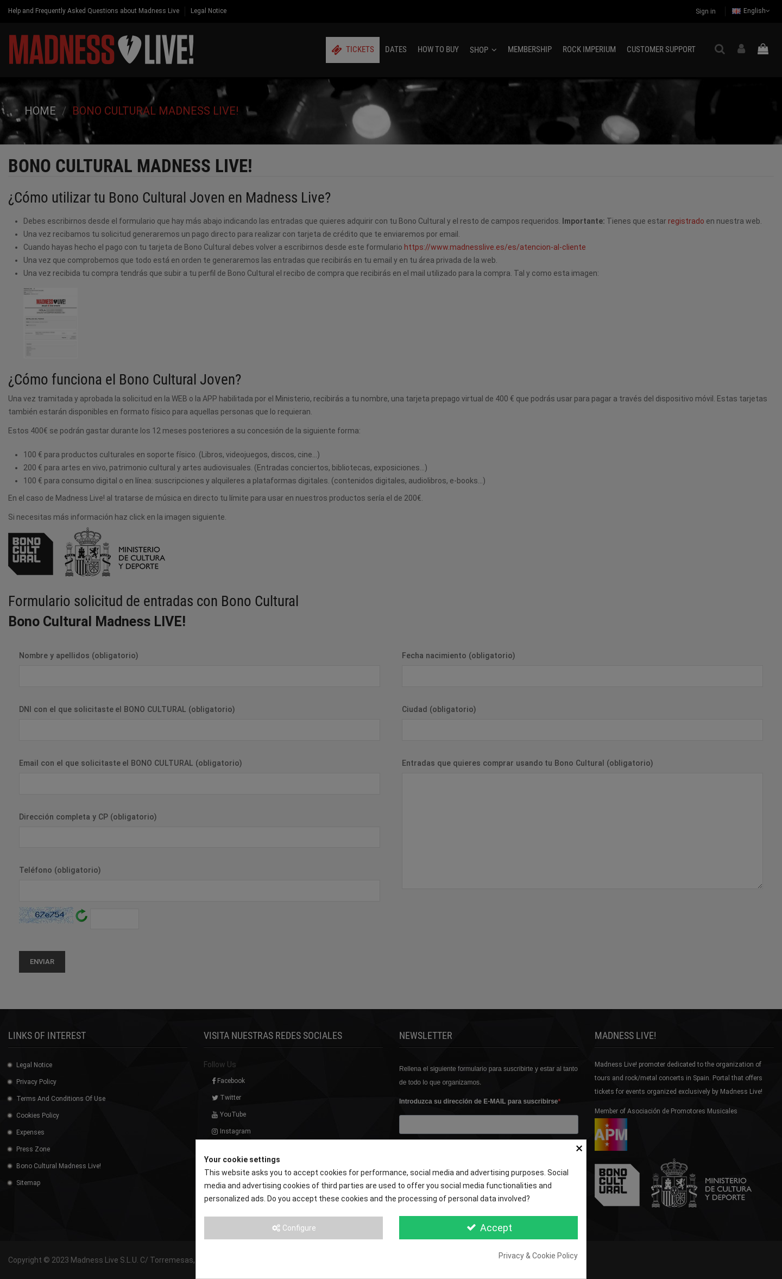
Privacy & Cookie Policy (538, 1255)
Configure (293, 1228)
